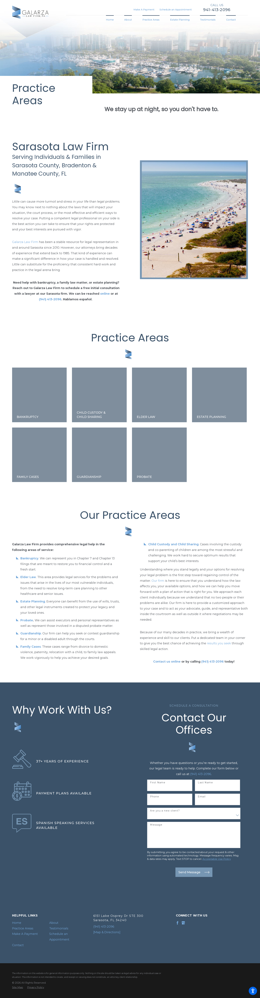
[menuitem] (112, 19)
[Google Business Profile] (183, 923)
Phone (154, 796)
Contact (18, 945)
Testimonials (58, 928)
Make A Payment (143, 9)
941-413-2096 (216, 9)
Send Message (193, 872)
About (53, 922)
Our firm (158, 580)
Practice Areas (22, 928)
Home (16, 922)
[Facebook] (177, 923)
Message (156, 824)
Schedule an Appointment (176, 9)
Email (201, 796)
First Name (157, 782)
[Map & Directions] (106, 932)
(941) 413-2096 (200, 774)
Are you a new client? (165, 810)
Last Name (205, 782)
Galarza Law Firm (25, 242)
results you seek (219, 643)
